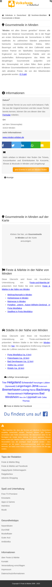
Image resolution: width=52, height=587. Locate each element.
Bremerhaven (11, 389)
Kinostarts (5, 498)
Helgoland (14, 382)
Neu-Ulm (22, 397)
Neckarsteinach (15, 393)
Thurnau (26, 401)
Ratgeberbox (7, 474)
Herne (33, 390)
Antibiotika (6, 542)
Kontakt (4, 561)
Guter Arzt (5, 538)
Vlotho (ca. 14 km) (15, 365)
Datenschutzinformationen (13, 573)
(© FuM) (23, 74)
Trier (4, 382)
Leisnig (25, 389)
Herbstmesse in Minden (17, 298)
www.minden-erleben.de (13, 137)
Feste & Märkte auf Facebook (14, 466)
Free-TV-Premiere (9, 494)
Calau (44, 397)
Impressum (6, 569)
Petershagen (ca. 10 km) (18, 358)
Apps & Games (8, 502)
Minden (47, 342)
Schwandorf (27, 382)
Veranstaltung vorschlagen (13, 565)
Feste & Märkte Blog (10, 462)
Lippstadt (32, 397)
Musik (4, 510)
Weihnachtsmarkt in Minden (19, 295)
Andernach (43, 386)
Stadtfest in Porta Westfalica (20, 311)
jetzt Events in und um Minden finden (31, 170)
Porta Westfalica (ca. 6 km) (19, 355)
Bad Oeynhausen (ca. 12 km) (20, 361)
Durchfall (5, 530)
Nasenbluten (7, 526)
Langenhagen (23, 386)
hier (13, 346)
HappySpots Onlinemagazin (13, 470)
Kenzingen (38, 383)
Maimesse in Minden (16, 301)
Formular (7, 115)
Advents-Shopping (9, 478)
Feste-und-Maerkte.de (40, 282)
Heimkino (5, 506)
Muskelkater (6, 534)
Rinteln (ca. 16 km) (15, 368)
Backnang (43, 389)
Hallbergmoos (31, 393)
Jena (35, 386)
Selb (39, 397)
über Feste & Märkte (10, 557)
